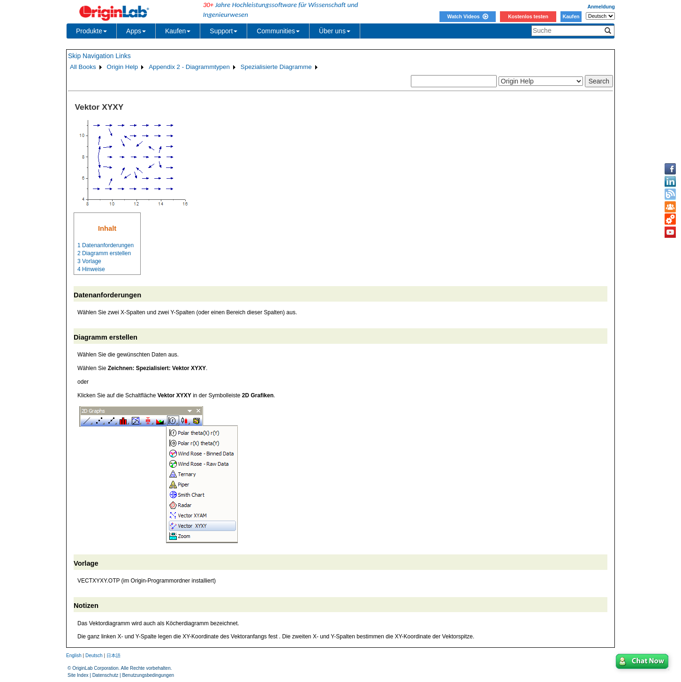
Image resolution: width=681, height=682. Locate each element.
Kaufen (570, 16)
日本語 (113, 655)
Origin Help (122, 66)
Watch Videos (467, 16)
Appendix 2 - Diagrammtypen (189, 66)
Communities (278, 31)
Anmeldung (601, 6)
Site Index (78, 675)
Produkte (91, 31)
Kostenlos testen (528, 16)
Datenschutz (105, 675)
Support (223, 31)
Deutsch (94, 655)
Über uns (334, 31)
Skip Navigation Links (99, 56)
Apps (136, 31)
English (74, 655)
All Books (83, 66)
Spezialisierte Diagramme (276, 66)
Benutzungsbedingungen (148, 675)
